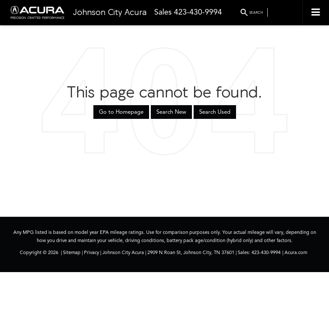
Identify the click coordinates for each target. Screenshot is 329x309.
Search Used (214, 112)
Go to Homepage (121, 112)
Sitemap (72, 252)
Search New (171, 112)
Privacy (91, 252)
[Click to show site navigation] (315, 12)
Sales (163, 12)
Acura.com (295, 252)
